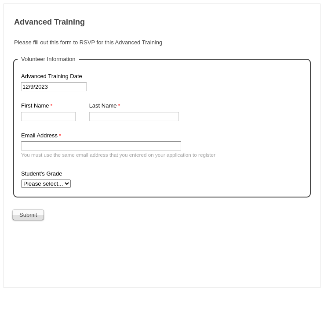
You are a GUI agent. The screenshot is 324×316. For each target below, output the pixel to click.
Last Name (103, 105)
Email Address (39, 135)
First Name (35, 105)
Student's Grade (41, 173)
